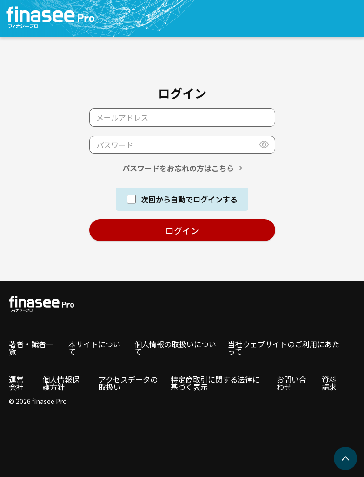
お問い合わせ (291, 383)
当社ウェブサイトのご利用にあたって (283, 347)
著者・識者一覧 (31, 347)
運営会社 (16, 383)
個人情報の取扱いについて (175, 347)
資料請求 (329, 383)
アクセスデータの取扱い (128, 383)
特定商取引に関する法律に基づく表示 (215, 383)
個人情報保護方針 (60, 383)
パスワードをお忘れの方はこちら (178, 168)
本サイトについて (94, 347)
